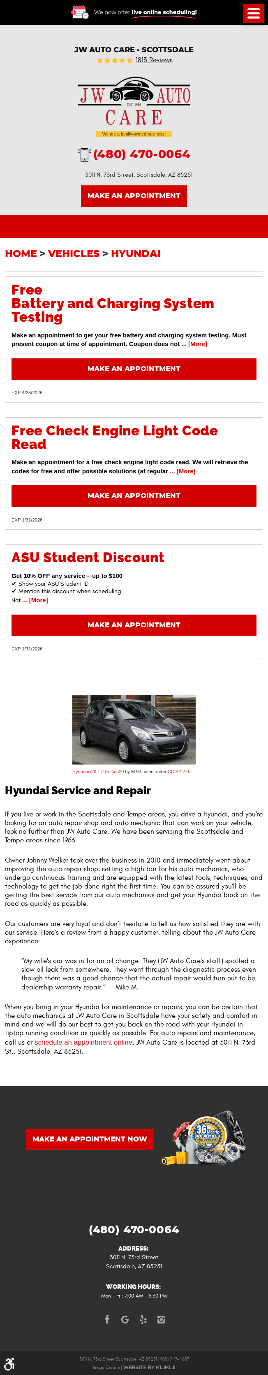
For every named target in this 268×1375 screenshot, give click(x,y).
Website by (149, 1367)
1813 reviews (154, 60)
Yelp (143, 1319)
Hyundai (136, 254)
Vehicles (74, 254)
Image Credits (106, 1367)
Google (125, 1319)
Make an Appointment (134, 196)
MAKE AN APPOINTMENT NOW (89, 1139)
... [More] (193, 343)
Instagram (161, 1319)
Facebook (106, 1319)
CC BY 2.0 (178, 771)
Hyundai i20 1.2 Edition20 (98, 771)
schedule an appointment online (83, 1042)
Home (21, 254)
